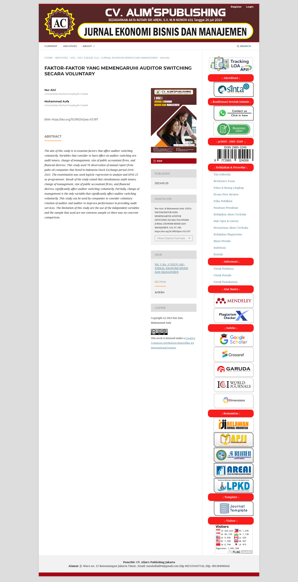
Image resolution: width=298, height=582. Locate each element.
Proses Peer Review (226, 194)
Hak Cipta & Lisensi (226, 221)
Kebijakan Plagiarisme (228, 234)
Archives (70, 46)
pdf (159, 160)
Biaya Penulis (222, 241)
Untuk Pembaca (224, 268)
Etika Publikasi (223, 201)
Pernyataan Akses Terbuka (231, 227)
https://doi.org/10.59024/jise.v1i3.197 (75, 119)
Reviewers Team (224, 181)
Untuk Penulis (222, 275)
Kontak (218, 254)
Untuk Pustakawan (226, 282)
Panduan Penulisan (226, 207)
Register (236, 6)
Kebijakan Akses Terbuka (230, 214)
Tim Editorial (222, 174)
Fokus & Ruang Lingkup (229, 187)
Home (48, 57)
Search (244, 46)
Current (50, 46)
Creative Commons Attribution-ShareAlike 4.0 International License (173, 342)
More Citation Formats (171, 238)
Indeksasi (220, 247)
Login (250, 6)
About (87, 46)
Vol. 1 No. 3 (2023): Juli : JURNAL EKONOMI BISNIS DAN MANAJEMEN (114, 57)
